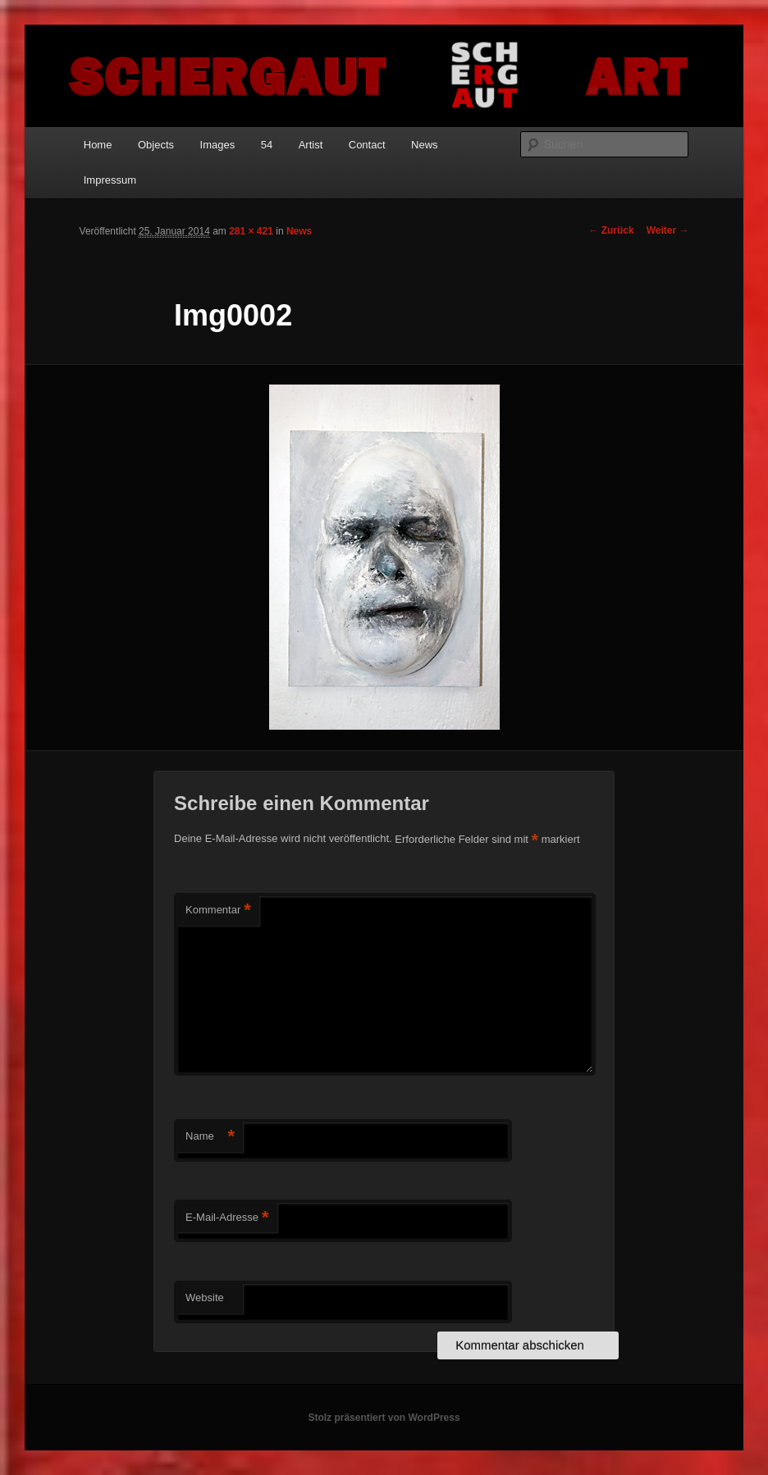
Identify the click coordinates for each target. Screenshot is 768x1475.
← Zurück (610, 230)
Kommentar (218, 910)
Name (210, 1137)
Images (217, 145)
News (424, 145)
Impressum (110, 180)
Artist (311, 145)
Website (204, 1297)
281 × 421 (251, 231)
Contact (367, 145)
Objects (156, 145)
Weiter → (668, 230)
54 (266, 145)
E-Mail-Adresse (226, 1218)
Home (98, 145)
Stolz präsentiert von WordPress (383, 1417)
